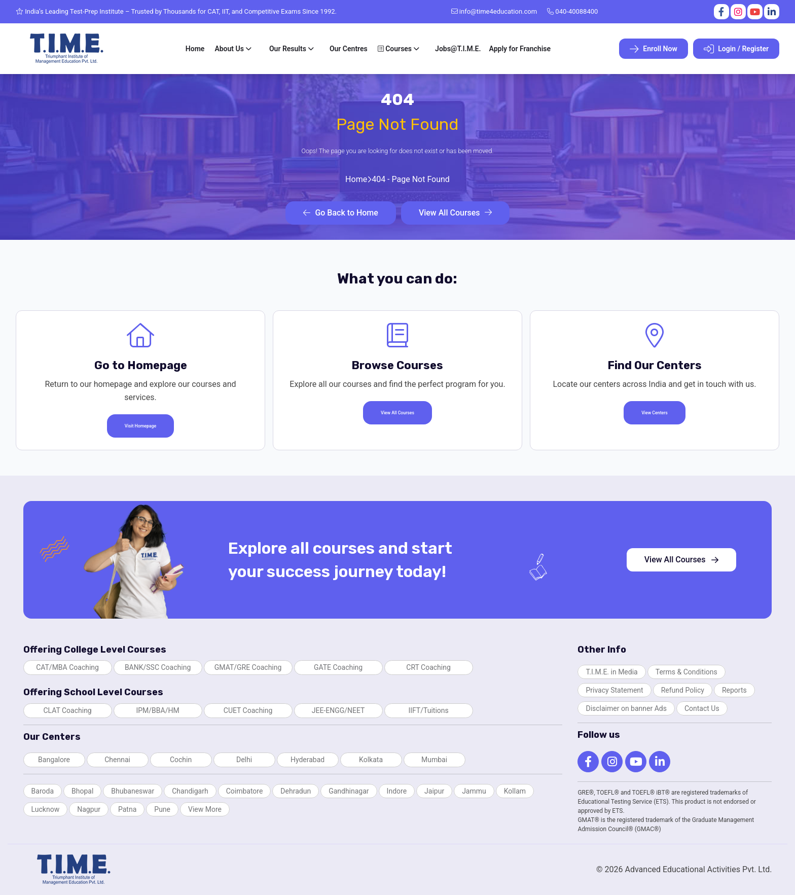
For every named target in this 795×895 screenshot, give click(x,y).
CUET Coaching (248, 710)
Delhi (244, 760)
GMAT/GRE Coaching (248, 667)
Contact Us (701, 708)
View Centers (654, 412)
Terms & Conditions (686, 672)
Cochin (181, 760)
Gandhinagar (349, 791)
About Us (229, 49)
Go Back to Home (340, 213)
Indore (397, 791)
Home (195, 49)
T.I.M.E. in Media (611, 672)
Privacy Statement (614, 690)
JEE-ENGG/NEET (338, 710)
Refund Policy (682, 690)
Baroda (42, 791)
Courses (395, 49)
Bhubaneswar (132, 791)
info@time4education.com (494, 11)
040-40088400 (572, 11)
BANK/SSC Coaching (158, 667)
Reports (734, 690)
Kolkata (371, 760)
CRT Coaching (428, 667)
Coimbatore (244, 791)
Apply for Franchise (520, 49)
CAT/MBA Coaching (67, 667)
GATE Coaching (338, 667)
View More (205, 809)
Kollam (515, 791)
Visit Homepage (140, 425)
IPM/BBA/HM (157, 710)
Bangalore (54, 760)
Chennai (117, 760)
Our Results (287, 49)
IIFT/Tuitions (428, 710)
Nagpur (88, 809)
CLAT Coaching (67, 710)
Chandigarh (190, 791)
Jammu (474, 791)
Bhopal (82, 791)
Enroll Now (653, 49)
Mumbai (434, 760)
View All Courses (455, 213)
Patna (127, 809)
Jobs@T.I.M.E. (458, 49)
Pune (162, 809)
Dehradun (295, 791)
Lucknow (45, 809)
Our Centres (349, 49)
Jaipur (434, 791)
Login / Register (736, 49)
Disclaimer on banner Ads (626, 708)
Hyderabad (307, 760)
